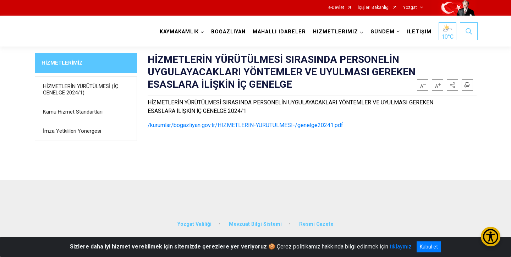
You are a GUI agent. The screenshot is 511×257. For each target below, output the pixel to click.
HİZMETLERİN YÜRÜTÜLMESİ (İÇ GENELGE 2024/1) (80, 89)
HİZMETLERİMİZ (62, 63)
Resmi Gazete (316, 220)
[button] (452, 85)
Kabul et (429, 247)
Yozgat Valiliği (194, 220)
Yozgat (410, 7)
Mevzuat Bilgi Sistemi (255, 220)
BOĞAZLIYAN (227, 32)
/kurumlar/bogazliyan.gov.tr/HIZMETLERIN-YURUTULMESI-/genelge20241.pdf (245, 125)
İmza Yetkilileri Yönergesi (72, 131)
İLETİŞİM (418, 32)
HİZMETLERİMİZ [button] (334, 32)
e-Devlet (336, 7)
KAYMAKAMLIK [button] (178, 32)
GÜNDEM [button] (381, 32)
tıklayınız (401, 246)
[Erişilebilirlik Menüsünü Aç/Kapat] (490, 236)
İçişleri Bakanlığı (374, 7)
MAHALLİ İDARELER (278, 32)
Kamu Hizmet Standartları (73, 112)
